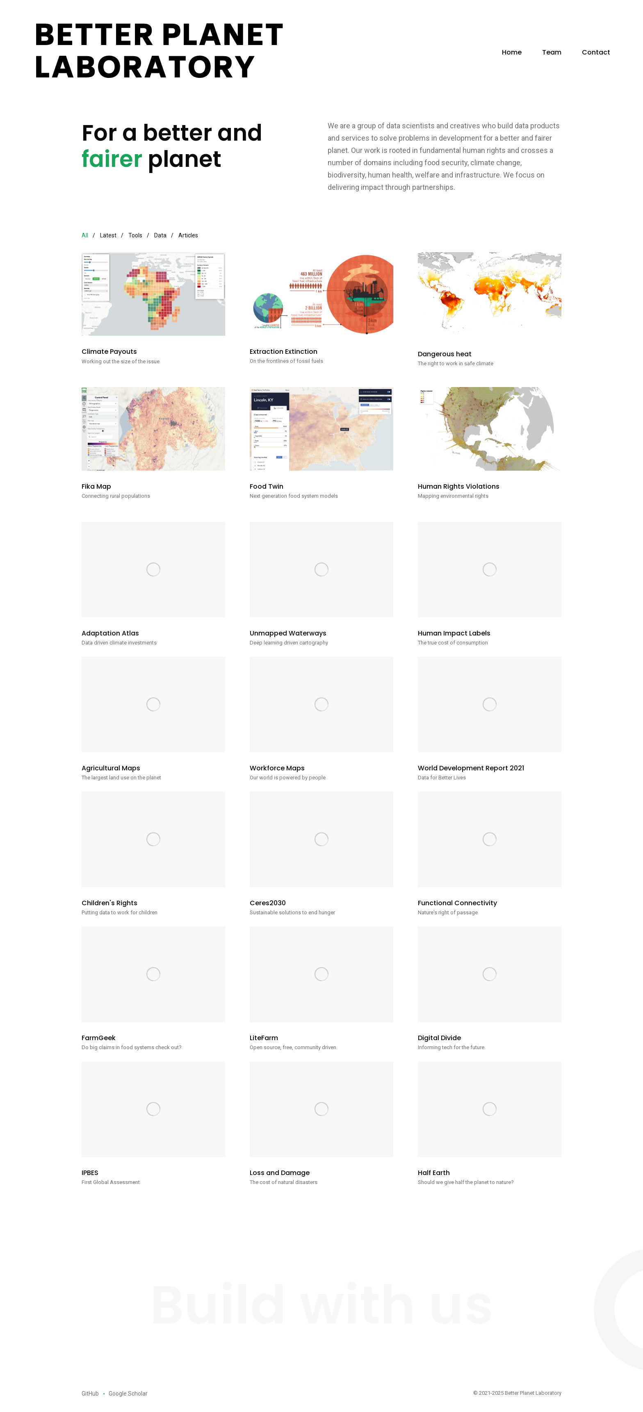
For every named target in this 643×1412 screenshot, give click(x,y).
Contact (596, 52)
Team (551, 52)
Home (512, 52)
